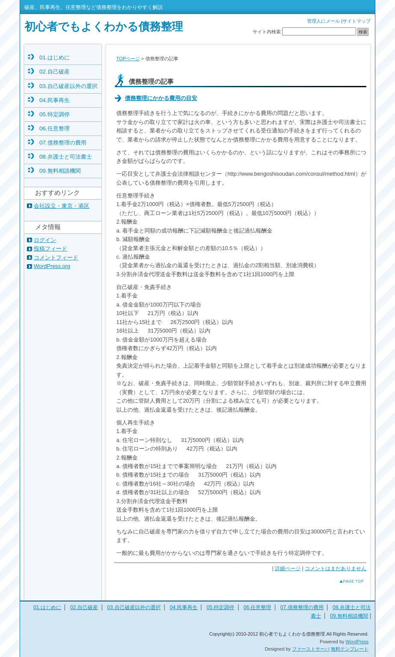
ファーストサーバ (311, 648)
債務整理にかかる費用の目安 (161, 98)
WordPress (356, 641)
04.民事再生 (54, 100)
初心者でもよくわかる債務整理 (103, 26)
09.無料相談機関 (60, 171)
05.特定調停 (54, 114)
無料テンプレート (349, 648)
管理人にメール (323, 21)
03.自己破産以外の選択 (68, 86)
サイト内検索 (267, 31)
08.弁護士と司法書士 (65, 156)
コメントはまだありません (335, 569)
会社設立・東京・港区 (61, 206)
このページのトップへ (344, 581)
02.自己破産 (54, 71)
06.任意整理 (54, 128)
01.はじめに (54, 57)
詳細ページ (288, 569)
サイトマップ (356, 21)
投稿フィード (50, 248)
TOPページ (128, 58)
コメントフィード (56, 257)
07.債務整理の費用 (62, 142)
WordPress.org (52, 266)
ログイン (45, 240)
